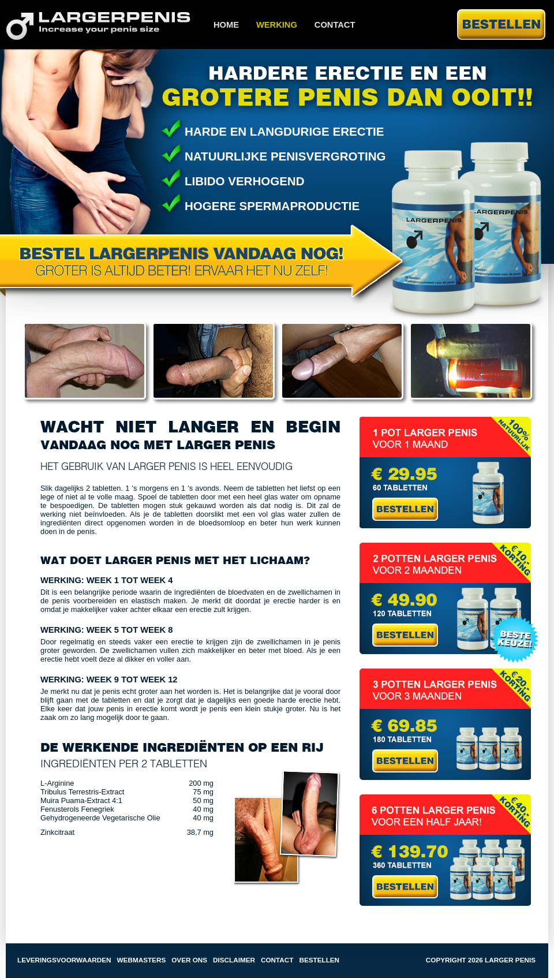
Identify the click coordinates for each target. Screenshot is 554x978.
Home (226, 24)
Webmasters (141, 960)
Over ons (189, 960)
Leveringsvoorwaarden (64, 960)
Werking (276, 24)
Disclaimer (234, 960)
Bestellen (319, 960)
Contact (335, 24)
